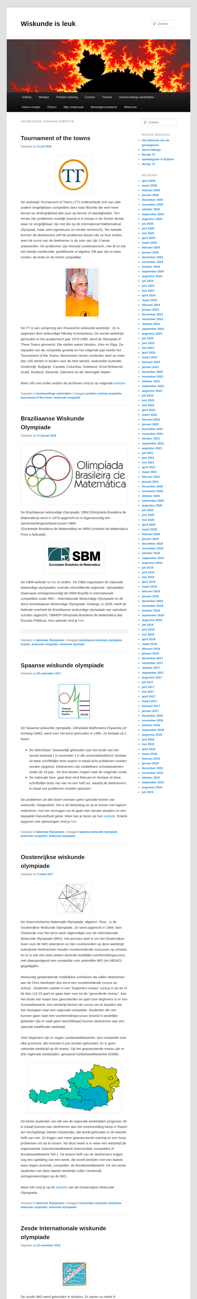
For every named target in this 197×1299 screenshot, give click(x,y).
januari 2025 (150, 252)
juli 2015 (147, 792)
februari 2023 (151, 362)
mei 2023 (148, 348)
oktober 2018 (151, 610)
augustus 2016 (152, 734)
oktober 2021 (151, 438)
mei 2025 (148, 233)
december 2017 (152, 658)
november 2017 (152, 663)
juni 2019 (148, 572)
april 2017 (148, 696)
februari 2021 (151, 476)
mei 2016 (148, 744)
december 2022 (152, 371)
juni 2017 (148, 687)
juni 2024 (148, 285)
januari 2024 (150, 309)
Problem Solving (67, 97)
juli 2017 (147, 682)
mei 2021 (148, 462)
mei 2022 (148, 405)
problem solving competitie (103, 393)
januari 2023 (150, 367)
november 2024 (152, 262)
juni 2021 (148, 457)
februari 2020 (151, 534)
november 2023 (152, 319)
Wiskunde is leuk (48, 23)
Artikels (27, 97)
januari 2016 (150, 763)
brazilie (25, 644)
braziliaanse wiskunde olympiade (100, 640)
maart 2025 (149, 242)
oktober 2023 (151, 324)
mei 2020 (148, 520)
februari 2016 (151, 758)
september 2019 (153, 558)
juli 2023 (147, 338)
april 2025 (148, 238)
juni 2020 (148, 515)
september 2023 (153, 329)
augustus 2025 (152, 219)
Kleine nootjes (31, 107)
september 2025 (153, 214)
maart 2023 (149, 357)
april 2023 (148, 352)
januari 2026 (150, 195)
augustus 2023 (152, 333)
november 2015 (152, 773)
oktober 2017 (151, 667)
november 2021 (152, 433)
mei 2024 (148, 290)
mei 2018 (148, 634)
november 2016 (152, 720)
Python (51, 107)
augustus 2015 (152, 787)
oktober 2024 (151, 266)
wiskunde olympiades (63, 1207)
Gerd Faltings (151, 149)
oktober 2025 (151, 209)
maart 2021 (149, 472)
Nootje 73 (148, 154)
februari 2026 (151, 190)
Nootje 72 (148, 164)
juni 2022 (148, 400)
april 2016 (148, 749)
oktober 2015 (151, 777)
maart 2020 (149, 529)
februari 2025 (151, 247)
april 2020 (148, 524)
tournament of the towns (36, 397)
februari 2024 (151, 305)
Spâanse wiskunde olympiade (98, 832)
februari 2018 (151, 648)
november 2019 (152, 548)
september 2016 (153, 730)
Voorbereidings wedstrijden (136, 97)
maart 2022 (149, 414)
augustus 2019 (152, 562)
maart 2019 (149, 586)
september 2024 (153, 271)
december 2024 (152, 257)
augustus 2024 (152, 276)
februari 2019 (151, 591)
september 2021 (153, 443)
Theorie (107, 97)
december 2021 (152, 429)
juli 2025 (147, 223)
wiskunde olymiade (72, 644)
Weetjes (44, 97)
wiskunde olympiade (62, 836)
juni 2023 (148, 343)
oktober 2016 (151, 725)
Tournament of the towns (55, 138)
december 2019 (152, 543)
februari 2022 (151, 419)
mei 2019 (148, 577)
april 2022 (148, 410)
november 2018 (152, 605)
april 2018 (148, 639)
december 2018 (152, 601)
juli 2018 (147, 624)
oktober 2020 (151, 496)
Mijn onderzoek (73, 107)
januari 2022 (150, 424)
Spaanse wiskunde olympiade (62, 665)
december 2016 (152, 715)
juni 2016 (148, 739)
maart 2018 (149, 644)
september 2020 (153, 500)
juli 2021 (147, 453)
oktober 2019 (151, 553)
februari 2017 (151, 706)
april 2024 (148, 295)
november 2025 (152, 204)
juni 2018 (148, 629)
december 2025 (152, 199)
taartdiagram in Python (158, 159)
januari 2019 (150, 596)
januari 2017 (150, 711)
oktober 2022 (151, 381)
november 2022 (152, 376)
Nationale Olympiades (50, 640)
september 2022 (153, 386)
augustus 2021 (152, 448)
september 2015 (153, 782)
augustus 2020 (152, 505)
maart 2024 (149, 300)
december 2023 (152, 314)
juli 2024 (147, 281)
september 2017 (153, 672)
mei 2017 (148, 691)
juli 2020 (147, 510)
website (119, 383)
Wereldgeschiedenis (104, 107)
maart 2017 (149, 701)
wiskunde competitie (67, 397)
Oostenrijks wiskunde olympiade (100, 1203)
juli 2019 (147, 567)
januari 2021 (150, 481)
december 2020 (152, 486)
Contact (90, 97)
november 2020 (152, 491)
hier (53, 582)
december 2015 (152, 768)
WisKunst (130, 107)
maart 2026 (149, 185)
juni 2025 (148, 228)
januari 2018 (150, 653)
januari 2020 (150, 539)
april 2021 (148, 467)
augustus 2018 (152, 620)
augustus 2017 (152, 677)
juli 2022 (147, 395)
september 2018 (153, 615)
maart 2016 (149, 754)
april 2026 (148, 180)
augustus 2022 (152, 390)
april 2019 (148, 581)
